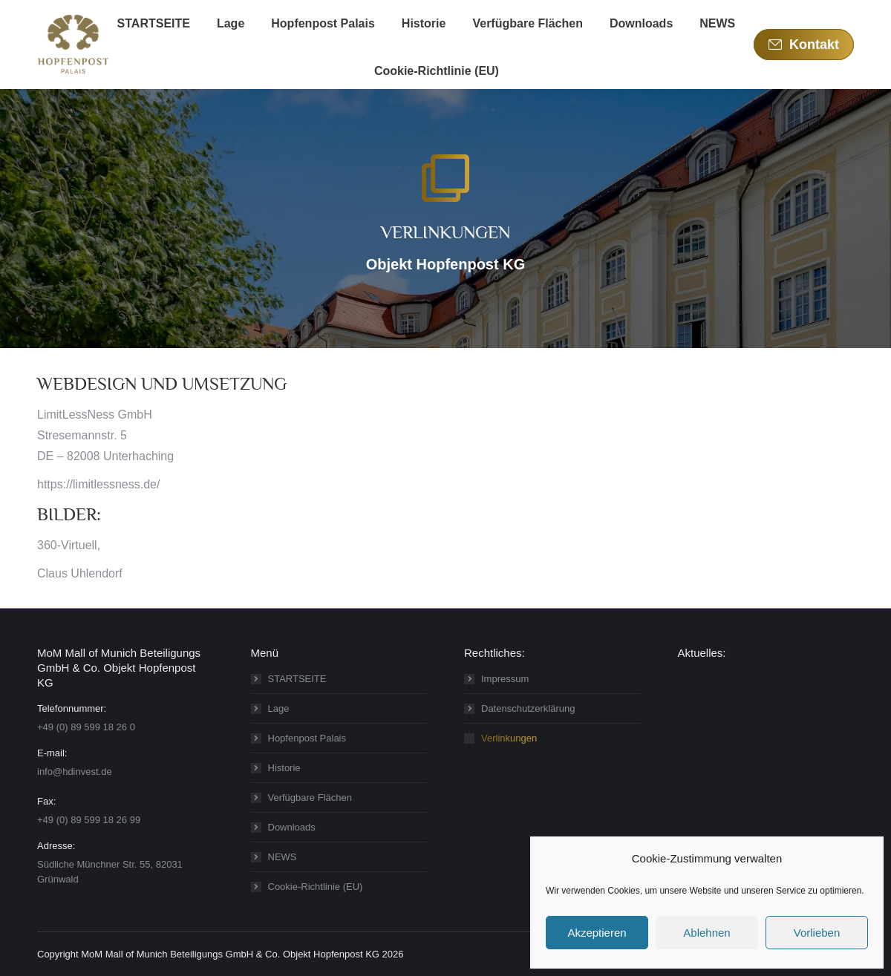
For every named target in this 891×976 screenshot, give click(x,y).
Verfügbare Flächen (310, 797)
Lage (279, 708)
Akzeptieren (596, 932)
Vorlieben (817, 932)
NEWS (282, 856)
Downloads (292, 827)
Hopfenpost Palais (307, 738)
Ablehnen (706, 932)
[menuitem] (153, 23)
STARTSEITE (297, 678)
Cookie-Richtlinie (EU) (315, 886)
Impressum (505, 678)
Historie (284, 767)
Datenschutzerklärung (528, 708)
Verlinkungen (509, 738)
